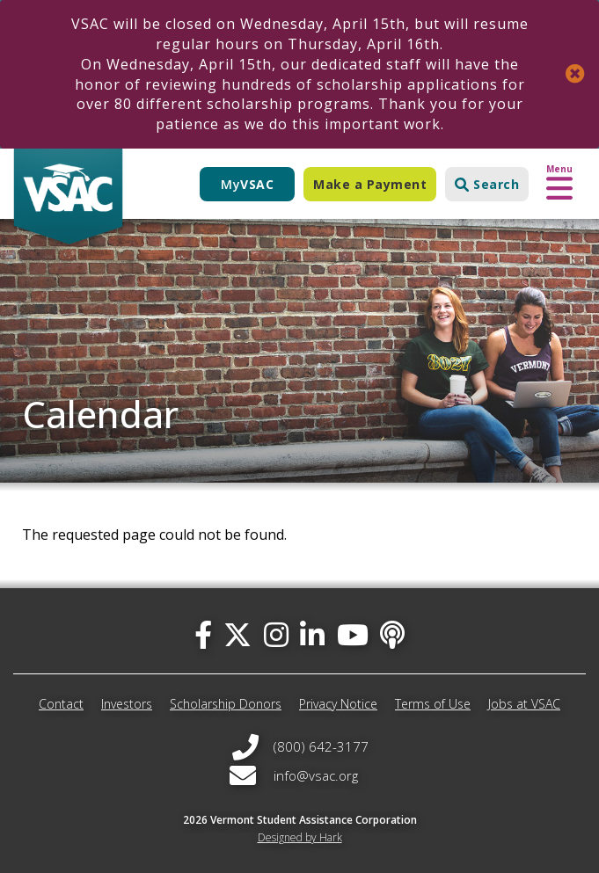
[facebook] (203, 634)
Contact (61, 703)
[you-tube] (353, 634)
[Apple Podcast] (392, 634)
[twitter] (237, 634)
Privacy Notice (338, 703)
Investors (126, 703)
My (247, 184)
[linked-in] (312, 634)
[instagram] (276, 634)
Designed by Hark (300, 837)
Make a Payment (370, 184)
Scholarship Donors (225, 703)
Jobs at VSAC (524, 703)
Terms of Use (433, 703)
